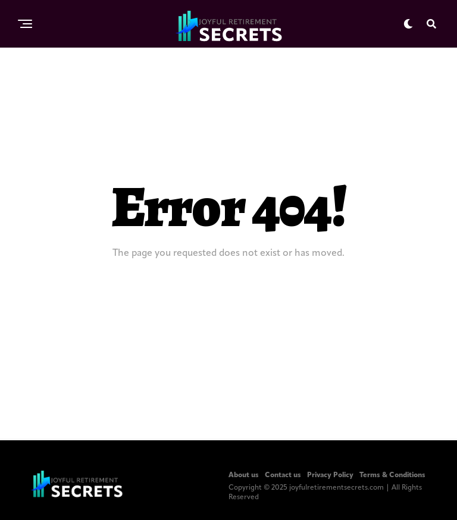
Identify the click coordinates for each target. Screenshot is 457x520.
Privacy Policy (330, 475)
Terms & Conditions (392, 475)
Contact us (283, 475)
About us (243, 475)
